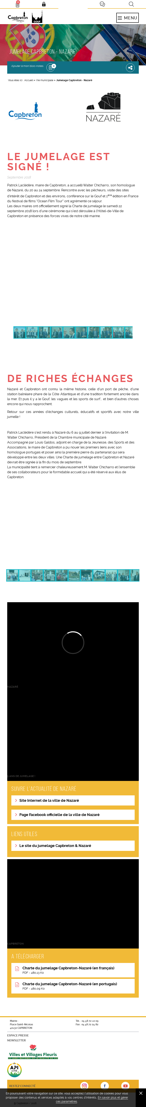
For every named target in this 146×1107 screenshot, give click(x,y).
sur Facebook (105, 1087)
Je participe (102, 4)
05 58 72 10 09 (90, 1020)
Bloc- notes (19, 3)
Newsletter (16, 1040)
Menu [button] (127, 18)
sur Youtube (125, 1087)
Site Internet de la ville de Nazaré (49, 800)
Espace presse (18, 1035)
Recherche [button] (131, 4)
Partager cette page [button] (130, 67)
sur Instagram (84, 1087)
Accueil (28, 80)
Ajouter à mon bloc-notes (27, 65)
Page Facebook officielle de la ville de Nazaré (59, 815)
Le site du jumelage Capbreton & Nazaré (55, 845)
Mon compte (44, 4)
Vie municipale (44, 80)
